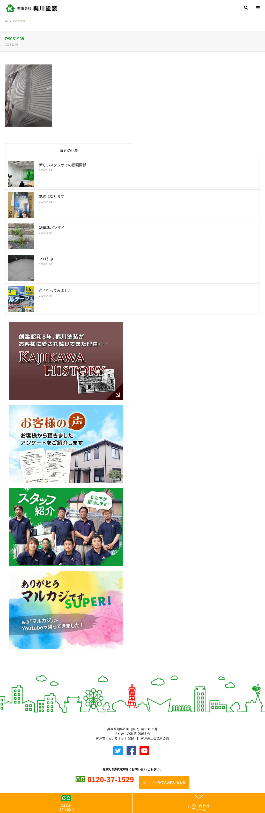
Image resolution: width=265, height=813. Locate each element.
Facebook (137, 672)
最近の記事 (69, 150)
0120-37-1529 (66, 803)
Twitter (128, 672)
